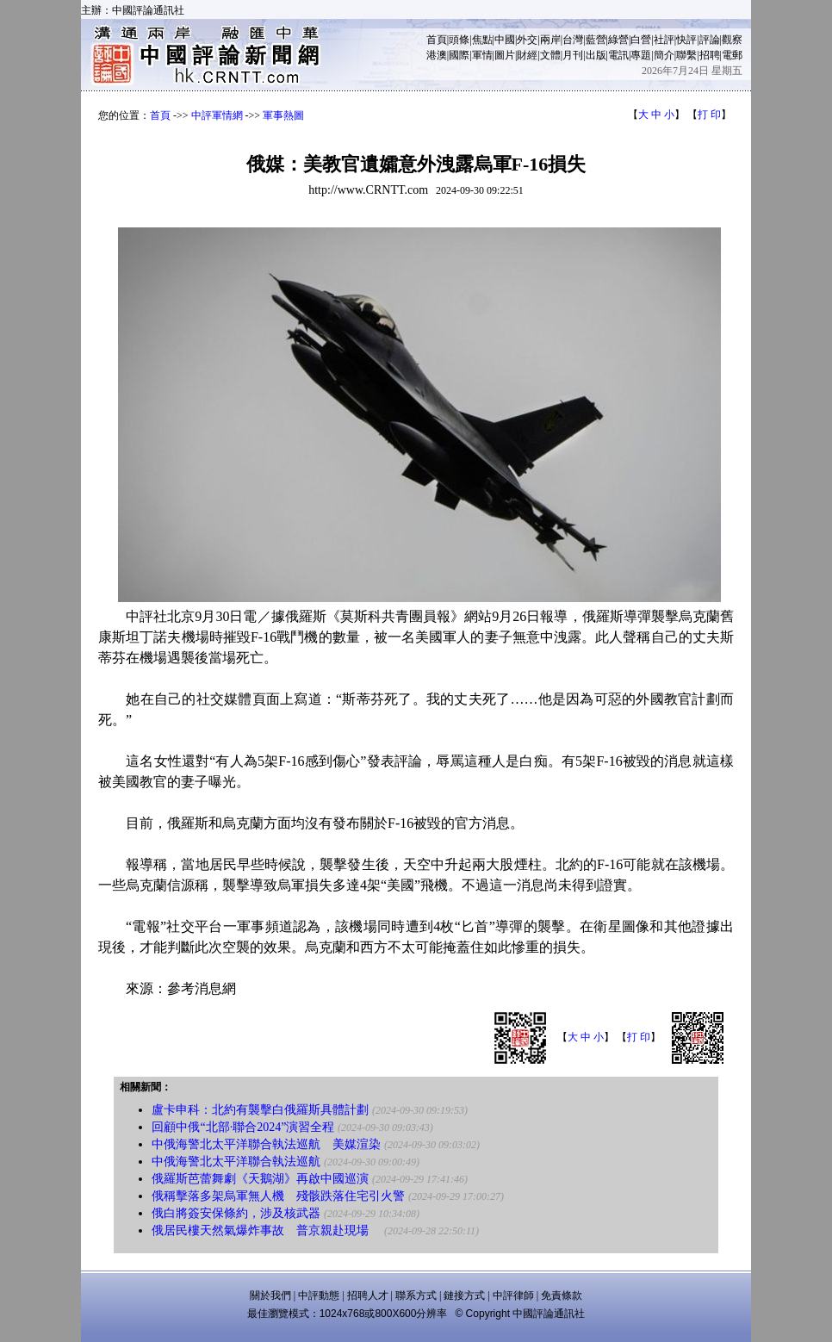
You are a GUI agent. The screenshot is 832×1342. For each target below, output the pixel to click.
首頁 (436, 40)
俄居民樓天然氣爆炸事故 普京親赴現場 (266, 1230)
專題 (640, 55)
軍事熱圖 (283, 115)
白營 (640, 40)
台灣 (572, 40)
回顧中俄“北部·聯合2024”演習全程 (243, 1127)
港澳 (436, 55)
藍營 (596, 40)
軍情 (482, 55)
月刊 (572, 55)
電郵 (732, 55)
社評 (664, 40)
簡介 (664, 55)
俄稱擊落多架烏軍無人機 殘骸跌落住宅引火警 (278, 1196)
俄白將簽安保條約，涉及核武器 (236, 1213)
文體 (550, 55)
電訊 (618, 55)
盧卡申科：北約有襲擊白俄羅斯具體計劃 (260, 1109)
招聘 (709, 55)
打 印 (709, 115)
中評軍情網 (217, 115)
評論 (709, 40)
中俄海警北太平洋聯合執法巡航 (236, 1161)
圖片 (504, 55)
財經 (527, 55)
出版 (596, 55)
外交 (527, 40)
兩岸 (550, 40)
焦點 (482, 40)
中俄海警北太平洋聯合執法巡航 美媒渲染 (266, 1144)
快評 (686, 40)
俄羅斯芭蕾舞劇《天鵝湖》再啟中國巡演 (260, 1178)
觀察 (732, 40)
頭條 (459, 40)
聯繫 (686, 55)
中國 (504, 40)
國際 (459, 55)
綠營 (618, 40)
